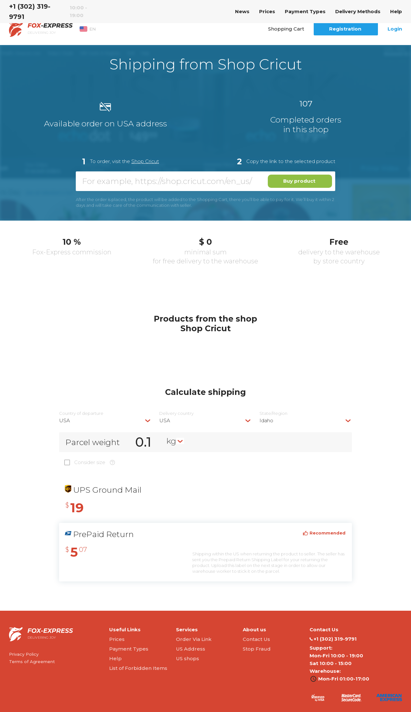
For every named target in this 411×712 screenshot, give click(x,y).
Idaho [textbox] (266, 420)
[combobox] (105, 420)
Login (395, 29)
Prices (267, 11)
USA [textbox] (64, 420)
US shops (187, 658)
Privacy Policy (24, 654)
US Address (190, 649)
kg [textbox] (171, 441)
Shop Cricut (145, 161)
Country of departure (81, 413)
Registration (345, 29)
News (242, 11)
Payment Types (305, 11)
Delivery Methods (357, 11)
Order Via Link (194, 639)
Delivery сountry (176, 413)
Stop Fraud (257, 649)
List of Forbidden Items (138, 668)
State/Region (273, 413)
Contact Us (256, 639)
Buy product (299, 181)
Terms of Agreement (32, 661)
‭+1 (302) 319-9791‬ (29, 12)
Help (396, 11)
